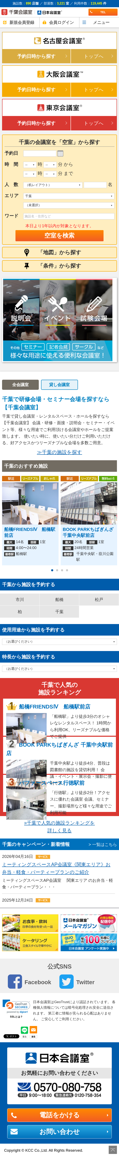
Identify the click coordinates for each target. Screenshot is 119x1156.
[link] (16, 1006)
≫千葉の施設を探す (59, 452)
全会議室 (20, 384)
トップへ (94, 56)
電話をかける (59, 1115)
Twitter (76, 981)
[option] (59, 320)
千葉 (59, 611)
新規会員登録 (21, 22)
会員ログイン (61, 22)
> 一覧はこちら (103, 844)
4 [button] (67, 570)
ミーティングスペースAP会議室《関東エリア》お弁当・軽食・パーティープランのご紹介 (56, 868)
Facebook (29, 981)
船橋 (59, 599)
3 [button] (62, 570)
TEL (98, 12)
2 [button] (57, 570)
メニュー (101, 22)
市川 (20, 599)
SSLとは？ (16, 1016)
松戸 (99, 599)
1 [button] (52, 570)
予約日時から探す (36, 56)
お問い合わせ (59, 1131)
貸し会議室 (59, 384)
